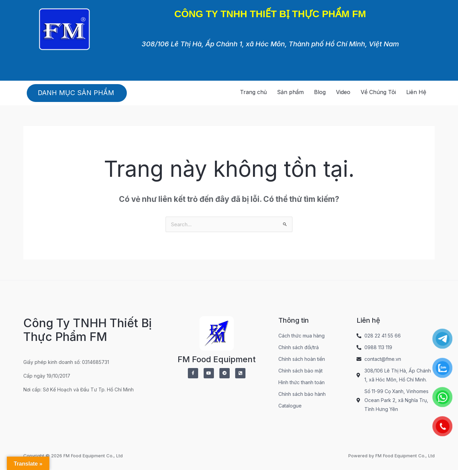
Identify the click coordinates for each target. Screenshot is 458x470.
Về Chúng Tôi (378, 92)
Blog (320, 92)
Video (343, 92)
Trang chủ (253, 92)
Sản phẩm (290, 92)
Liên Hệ (416, 92)
